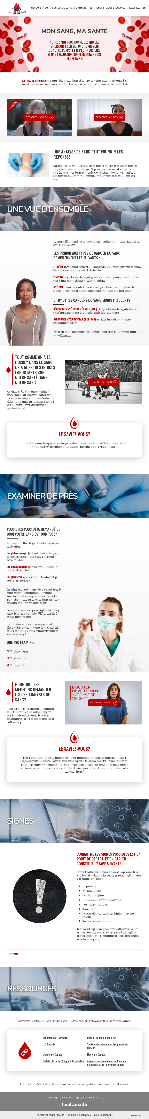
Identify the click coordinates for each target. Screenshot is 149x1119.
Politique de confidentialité (50, 1115)
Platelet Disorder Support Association (63, 1061)
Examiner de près (84, 8)
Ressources (134, 8)
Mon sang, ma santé (40, 8)
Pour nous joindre (103, 1115)
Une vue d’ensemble (63, 8)
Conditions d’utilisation (79, 1115)
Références (12, 953)
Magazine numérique (115, 8)
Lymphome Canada (52, 1054)
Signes (98, 8)
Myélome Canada (96, 1054)
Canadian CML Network (55, 1037)
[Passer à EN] (144, 8)
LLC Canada (48, 1044)
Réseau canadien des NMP (101, 1037)
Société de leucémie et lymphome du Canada (107, 1046)
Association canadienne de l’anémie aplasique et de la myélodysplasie (106, 1063)
